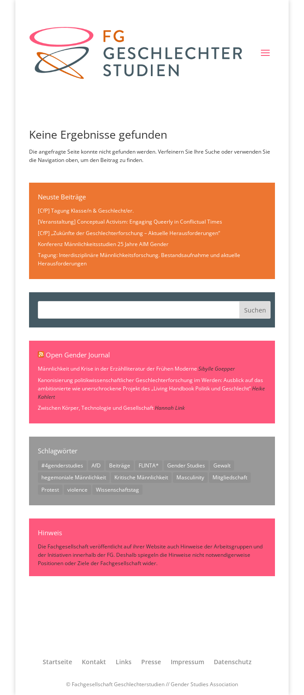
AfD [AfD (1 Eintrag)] (96, 465)
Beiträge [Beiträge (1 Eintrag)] (119, 465)
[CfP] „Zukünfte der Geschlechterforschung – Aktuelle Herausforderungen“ (129, 233)
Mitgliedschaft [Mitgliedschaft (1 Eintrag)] (229, 477)
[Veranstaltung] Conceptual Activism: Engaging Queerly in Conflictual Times (130, 221)
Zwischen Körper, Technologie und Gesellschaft (96, 408)
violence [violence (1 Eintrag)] (77, 489)
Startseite (57, 662)
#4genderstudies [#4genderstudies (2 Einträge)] (62, 465)
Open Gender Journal (78, 354)
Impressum (187, 662)
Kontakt (94, 662)
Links (124, 662)
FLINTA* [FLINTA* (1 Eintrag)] (149, 465)
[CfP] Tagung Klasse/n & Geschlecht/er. (86, 210)
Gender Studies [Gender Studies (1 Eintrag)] (186, 465)
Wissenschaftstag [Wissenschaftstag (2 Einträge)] (117, 489)
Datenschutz (233, 662)
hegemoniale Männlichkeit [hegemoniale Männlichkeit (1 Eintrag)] (73, 477)
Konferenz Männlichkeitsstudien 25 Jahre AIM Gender (103, 244)
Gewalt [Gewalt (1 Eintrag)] (222, 465)
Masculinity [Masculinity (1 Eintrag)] (190, 477)
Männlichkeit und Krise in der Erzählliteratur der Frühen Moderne (117, 368)
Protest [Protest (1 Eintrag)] (50, 489)
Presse (151, 662)
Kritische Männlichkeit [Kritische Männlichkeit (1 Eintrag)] (141, 477)
